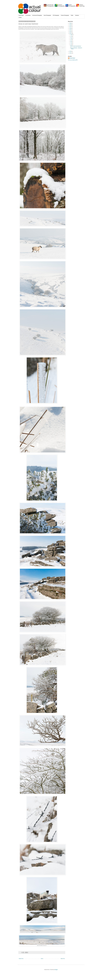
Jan (71, 44)
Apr (71, 39)
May (71, 38)
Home (42, 958)
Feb (71, 43)
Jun (71, 36)
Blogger (56, 969)
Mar (71, 41)
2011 (70, 53)
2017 (70, 26)
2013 (70, 33)
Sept (71, 34)
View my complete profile (73, 59)
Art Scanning (28, 15)
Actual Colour (21, 15)
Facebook (77, 15)
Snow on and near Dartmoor (75, 46)
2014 (70, 31)
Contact (20, 17)
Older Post (63, 958)
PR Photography (56, 15)
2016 (70, 28)
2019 (70, 24)
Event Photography (47, 15)
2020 (70, 23)
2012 (70, 51)
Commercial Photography (37, 15)
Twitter (72, 15)
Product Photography (65, 15)
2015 (70, 29)
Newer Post (21, 958)
